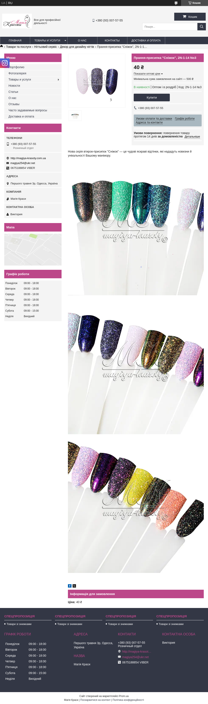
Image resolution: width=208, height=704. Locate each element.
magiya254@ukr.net (22, 163)
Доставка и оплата (146, 40)
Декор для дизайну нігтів (77, 46)
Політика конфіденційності (128, 699)
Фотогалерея (17, 73)
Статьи (13, 91)
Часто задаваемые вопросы (27, 110)
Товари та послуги (18, 46)
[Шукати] (201, 26)
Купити (152, 97)
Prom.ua (124, 696)
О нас (82, 40)
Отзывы (13, 104)
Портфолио (16, 67)
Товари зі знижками (19, 624)
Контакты (112, 40)
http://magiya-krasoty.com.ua (28, 158)
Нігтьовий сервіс (45, 46)
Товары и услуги (47, 40)
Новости (14, 85)
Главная (15, 40)
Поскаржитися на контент (95, 699)
